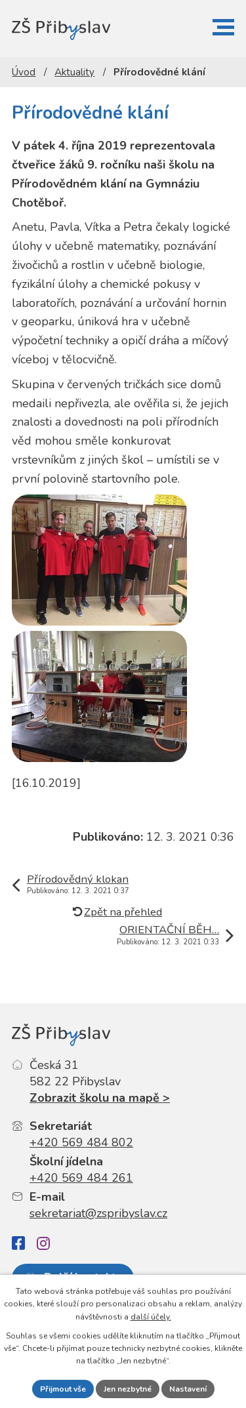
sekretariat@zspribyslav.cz (98, 1213)
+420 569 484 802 (81, 1142)
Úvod (23, 72)
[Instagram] (43, 1243)
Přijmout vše (63, 1389)
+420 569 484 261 (81, 1178)
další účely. (151, 1317)
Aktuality (74, 72)
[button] (223, 27)
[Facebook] (18, 1243)
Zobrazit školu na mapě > (100, 1098)
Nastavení (188, 1389)
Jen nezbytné (128, 1389)
